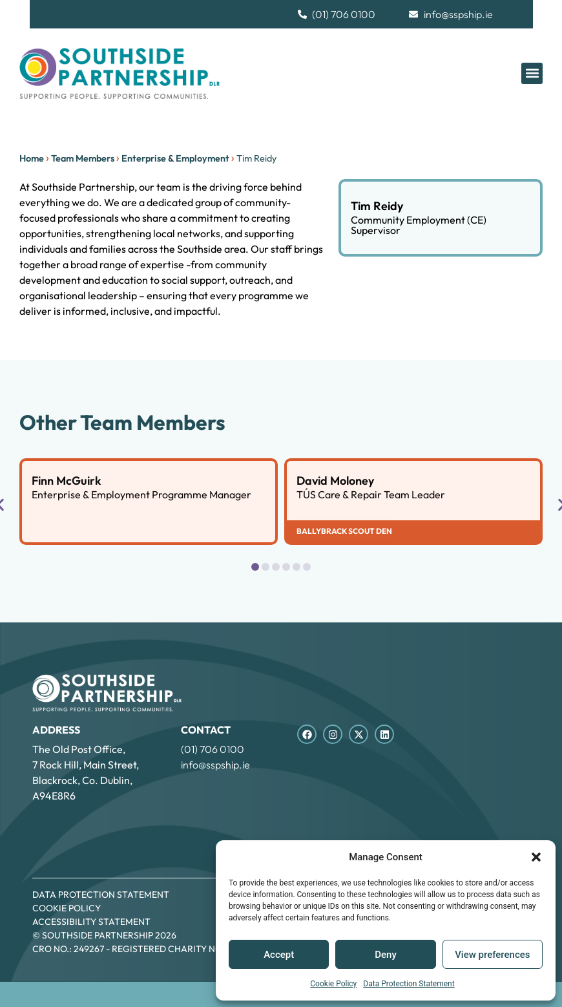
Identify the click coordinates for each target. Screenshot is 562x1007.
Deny (386, 954)
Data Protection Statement (408, 983)
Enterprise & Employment (175, 158)
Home (31, 158)
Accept (279, 954)
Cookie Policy (333, 983)
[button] (536, 857)
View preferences (492, 954)
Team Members (82, 158)
